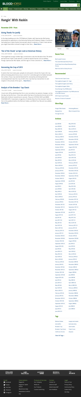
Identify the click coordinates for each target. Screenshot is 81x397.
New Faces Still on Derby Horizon (63, 68)
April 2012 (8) (72, 189)
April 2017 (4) (58, 225)
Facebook (7, 382)
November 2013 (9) (73, 139)
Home (1, 16)
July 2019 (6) (58, 155)
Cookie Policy (68, 389)
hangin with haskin (73, 321)
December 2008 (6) (73, 293)
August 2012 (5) (72, 178)
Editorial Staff (53, 384)
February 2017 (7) (59, 230)
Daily (5, 9)
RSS (67, 49)
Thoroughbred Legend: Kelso (62, 86)
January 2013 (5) (73, 165)
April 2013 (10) (72, 157)
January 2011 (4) (73, 228)
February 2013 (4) (73, 163)
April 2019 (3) (58, 163)
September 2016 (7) (60, 243)
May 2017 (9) (58, 222)
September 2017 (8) (60, 212)
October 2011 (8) (73, 204)
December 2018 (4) (59, 173)
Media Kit (36, 384)
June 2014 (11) (58, 311)
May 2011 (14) (72, 217)
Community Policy (69, 387)
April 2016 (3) (58, 256)
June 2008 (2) (72, 308)
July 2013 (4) (72, 149)
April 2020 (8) (58, 131)
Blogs (67, 9)
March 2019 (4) (59, 165)
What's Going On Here (74, 111)
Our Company (38, 382)
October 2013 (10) (73, 142)
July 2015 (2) (58, 280)
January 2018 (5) (59, 202)
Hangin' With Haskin (60, 108)
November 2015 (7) (60, 269)
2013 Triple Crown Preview (62, 96)
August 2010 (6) (72, 241)
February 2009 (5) (73, 288)
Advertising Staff (53, 387)
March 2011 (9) (72, 222)
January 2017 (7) (59, 233)
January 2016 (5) (59, 264)
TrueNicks (55, 1)
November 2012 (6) (73, 170)
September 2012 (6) (73, 176)
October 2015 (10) (59, 272)
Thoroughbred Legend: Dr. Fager (63, 81)
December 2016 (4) (59, 235)
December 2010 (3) (73, 230)
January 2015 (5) (59, 295)
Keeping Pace (58, 111)
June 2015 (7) (58, 282)
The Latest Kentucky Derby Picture (63, 61)
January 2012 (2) (73, 196)
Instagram (7, 392)
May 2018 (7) (58, 191)
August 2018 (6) (59, 183)
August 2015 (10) (59, 277)
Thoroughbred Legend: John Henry (64, 83)
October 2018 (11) (59, 178)
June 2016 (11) (58, 251)
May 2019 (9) (58, 160)
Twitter (7, 385)
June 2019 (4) (58, 157)
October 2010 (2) (73, 235)
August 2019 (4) (59, 152)
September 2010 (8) (73, 238)
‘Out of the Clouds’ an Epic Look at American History (21, 51)
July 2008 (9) (72, 306)
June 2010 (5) (72, 246)
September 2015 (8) (60, 275)
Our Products (37, 387)
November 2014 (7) (60, 298)
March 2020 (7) (59, 134)
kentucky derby (72, 324)
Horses (62, 9)
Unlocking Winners (73, 108)
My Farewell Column (60, 59)
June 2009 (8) (72, 277)
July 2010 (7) (72, 243)
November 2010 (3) (73, 233)
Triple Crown (18, 9)
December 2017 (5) (59, 204)
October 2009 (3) (73, 267)
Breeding (33, 9)
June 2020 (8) (58, 126)
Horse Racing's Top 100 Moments (63, 89)
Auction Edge (63, 1)
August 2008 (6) (72, 303)
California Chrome (60, 332)
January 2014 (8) (73, 134)
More (78, 9)
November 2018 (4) (60, 176)
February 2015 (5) (59, 293)
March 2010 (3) (72, 254)
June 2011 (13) (72, 215)
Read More (37, 44)
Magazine (21, 382)
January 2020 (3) (59, 139)
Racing (26, 9)
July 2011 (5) (72, 212)
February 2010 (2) (73, 256)
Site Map (66, 392)
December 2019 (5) (59, 142)
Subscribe (73, 9)
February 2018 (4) (59, 199)
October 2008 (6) (73, 298)
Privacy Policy (68, 384)
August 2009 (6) (72, 272)
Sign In (78, 1)
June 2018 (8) (58, 189)
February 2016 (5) (59, 262)
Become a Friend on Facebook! (63, 98)
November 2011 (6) (73, 202)
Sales (46, 9)
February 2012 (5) (73, 194)
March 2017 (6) (59, 228)
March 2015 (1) (59, 290)
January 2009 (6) (73, 290)
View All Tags (59, 335)
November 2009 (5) (73, 264)
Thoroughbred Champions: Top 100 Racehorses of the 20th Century (67, 92)
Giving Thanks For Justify (10, 33)
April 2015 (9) (58, 288)
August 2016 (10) (59, 246)
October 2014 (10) (59, 301)
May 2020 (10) (58, 129)
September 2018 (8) (60, 181)
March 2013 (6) (72, 160)
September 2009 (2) (73, 269)
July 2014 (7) (58, 308)
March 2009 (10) (73, 285)
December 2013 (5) (73, 136)
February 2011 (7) (73, 225)
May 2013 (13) (72, 155)
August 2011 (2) (72, 209)
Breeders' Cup (58, 326)
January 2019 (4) (59, 170)
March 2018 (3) (59, 196)
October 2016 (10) (59, 241)
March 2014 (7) (72, 129)
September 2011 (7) (73, 207)
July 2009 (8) (72, 275)
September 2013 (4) (73, 144)
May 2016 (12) (58, 254)
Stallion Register (47, 1)
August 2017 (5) (59, 215)
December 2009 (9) (73, 262)
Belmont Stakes (59, 321)
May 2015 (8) (58, 285)
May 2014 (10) (72, 123)
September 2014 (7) (60, 303)
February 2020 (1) (59, 136)
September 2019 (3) (60, 149)
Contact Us (52, 382)
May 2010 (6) (72, 249)
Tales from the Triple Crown (62, 78)
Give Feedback (53, 389)
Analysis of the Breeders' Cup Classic (15, 88)
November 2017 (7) (60, 207)
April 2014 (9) (72, 126)
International (54, 9)
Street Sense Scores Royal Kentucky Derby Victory (65, 65)
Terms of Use (68, 382)
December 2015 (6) (59, 267)
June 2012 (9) (72, 183)
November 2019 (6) (60, 144)
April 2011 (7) (72, 220)
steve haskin (72, 326)
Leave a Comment (17, 35)
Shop (56, 373)
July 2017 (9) (58, 217)
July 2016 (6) (58, 249)
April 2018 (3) (58, 194)
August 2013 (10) (73, 147)
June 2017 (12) (58, 220)
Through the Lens (59, 113)
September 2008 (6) (73, 301)
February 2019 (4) (59, 168)
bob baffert (58, 324)
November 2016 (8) (60, 238)
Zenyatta (71, 332)
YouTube (7, 387)
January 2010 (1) (73, 259)
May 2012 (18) (72, 186)
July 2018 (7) (58, 186)
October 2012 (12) (73, 173)
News (10, 9)
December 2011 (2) (73, 199)
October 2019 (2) (59, 147)
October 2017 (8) (59, 209)
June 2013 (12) (72, 152)
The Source (71, 1)
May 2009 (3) (72, 280)
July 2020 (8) (58, 123)
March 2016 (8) (59, 259)
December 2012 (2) (73, 168)
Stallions (40, 9)
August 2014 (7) (59, 306)
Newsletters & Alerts (24, 391)
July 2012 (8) (72, 181)
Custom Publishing (39, 389)
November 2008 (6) (73, 295)
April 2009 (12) (72, 282)
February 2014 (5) (73, 131)
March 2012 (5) (72, 191)
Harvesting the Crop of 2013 (12, 67)
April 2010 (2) (72, 251)
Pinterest (7, 390)
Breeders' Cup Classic (60, 329)
